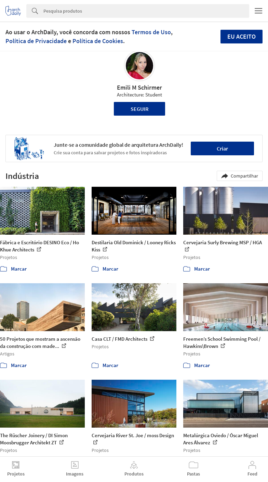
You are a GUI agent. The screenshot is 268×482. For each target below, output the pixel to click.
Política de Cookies (97, 41)
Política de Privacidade (36, 41)
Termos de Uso (151, 32)
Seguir (140, 108)
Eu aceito (241, 36)
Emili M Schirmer (139, 87)
